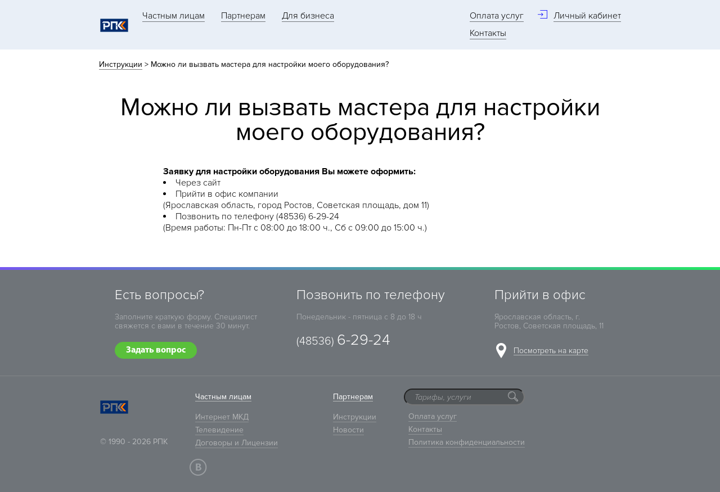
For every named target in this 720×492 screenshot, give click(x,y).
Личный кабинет (587, 15)
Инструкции (120, 64)
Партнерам (243, 15)
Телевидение (219, 430)
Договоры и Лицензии (236, 443)
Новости (348, 430)
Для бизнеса (308, 15)
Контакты (488, 33)
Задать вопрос (156, 350)
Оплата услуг (497, 15)
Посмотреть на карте (551, 351)
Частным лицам (173, 15)
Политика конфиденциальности (466, 442)
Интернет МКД (222, 417)
